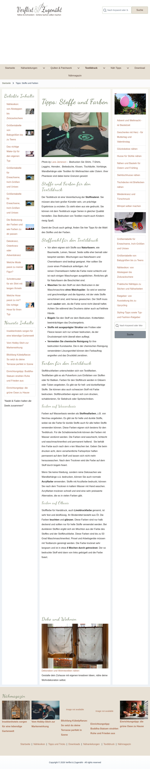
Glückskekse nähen (127, 149)
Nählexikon (39, 744)
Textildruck (109, 744)
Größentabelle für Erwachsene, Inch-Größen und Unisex (14, 177)
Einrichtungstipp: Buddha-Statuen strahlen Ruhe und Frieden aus (20, 376)
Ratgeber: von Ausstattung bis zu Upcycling (126, 301)
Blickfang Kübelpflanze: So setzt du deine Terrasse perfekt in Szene (20, 359)
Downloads (74, 744)
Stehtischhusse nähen (128, 175)
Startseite (6, 83)
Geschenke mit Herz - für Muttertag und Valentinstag (130, 137)
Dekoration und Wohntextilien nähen (60, 670)
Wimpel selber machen (129, 206)
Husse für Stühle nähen (129, 156)
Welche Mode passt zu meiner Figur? (15, 267)
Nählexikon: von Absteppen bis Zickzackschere (125, 272)
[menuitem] (10, 68)
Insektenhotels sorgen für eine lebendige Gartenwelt (14, 726)
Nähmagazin (124, 744)
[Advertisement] (75, 42)
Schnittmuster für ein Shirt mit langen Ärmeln (14, 284)
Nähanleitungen (91, 744)
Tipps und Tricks (56, 744)
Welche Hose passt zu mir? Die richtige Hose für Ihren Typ (14, 305)
